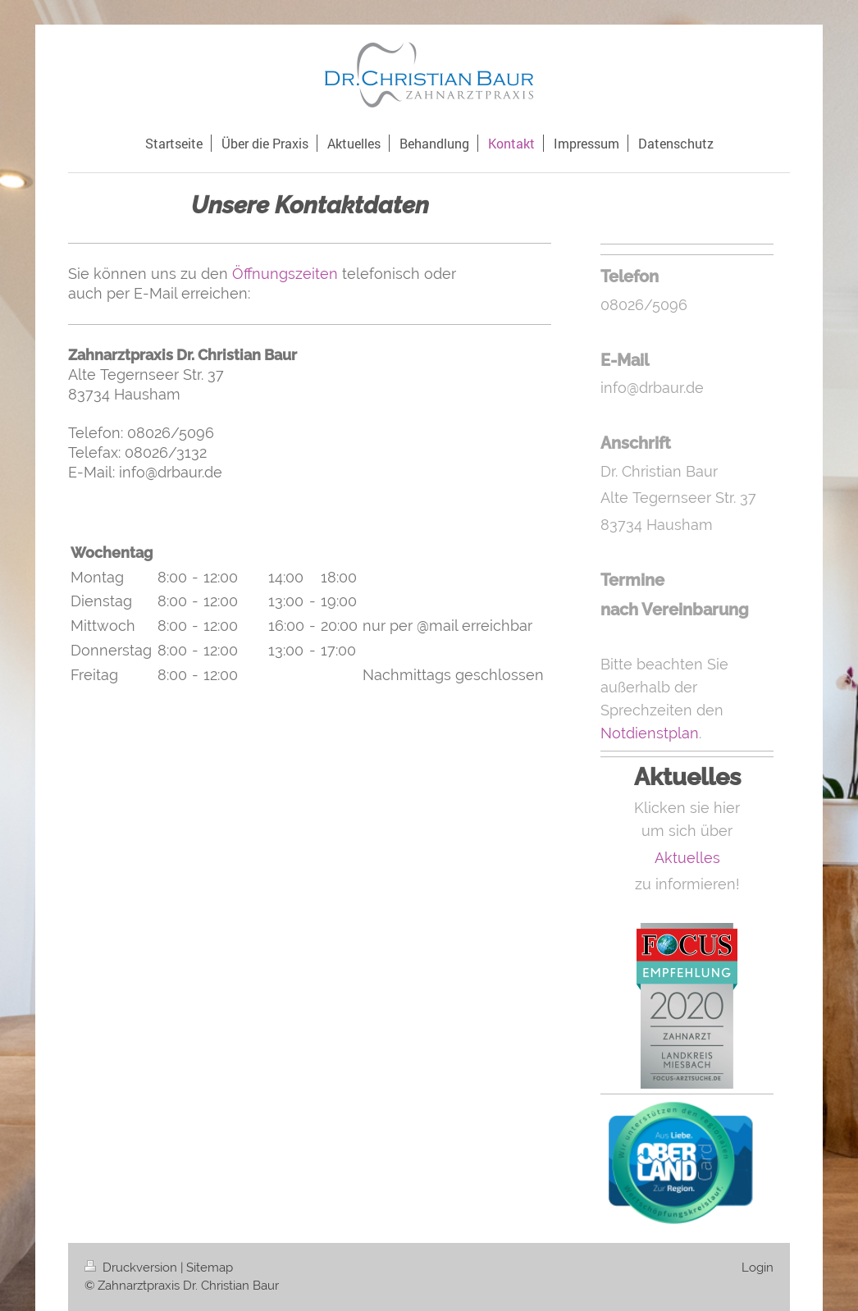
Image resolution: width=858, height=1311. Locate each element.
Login (758, 1267)
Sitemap (209, 1267)
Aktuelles (687, 857)
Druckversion (132, 1267)
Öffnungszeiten (285, 273)
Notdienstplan (649, 733)
